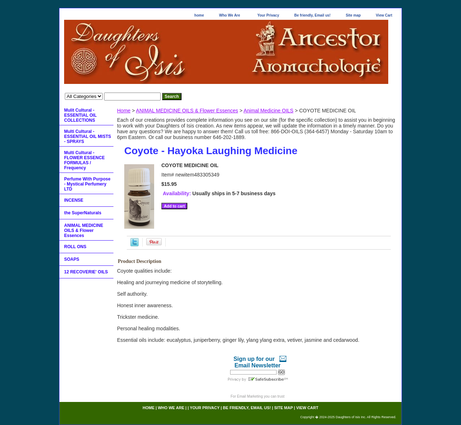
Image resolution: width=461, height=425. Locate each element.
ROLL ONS (75, 246)
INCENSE (73, 200)
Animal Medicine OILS (268, 110)
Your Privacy (268, 15)
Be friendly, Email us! (312, 15)
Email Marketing (250, 396)
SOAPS (71, 259)
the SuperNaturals (82, 212)
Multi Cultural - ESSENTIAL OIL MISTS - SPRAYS (87, 136)
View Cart (384, 15)
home (199, 15)
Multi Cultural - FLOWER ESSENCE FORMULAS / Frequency (84, 160)
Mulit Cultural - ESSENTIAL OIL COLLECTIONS (80, 115)
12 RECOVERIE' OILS (86, 271)
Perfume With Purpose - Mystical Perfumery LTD (87, 184)
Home (123, 110)
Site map (353, 15)
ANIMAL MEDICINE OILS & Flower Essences (187, 110)
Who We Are (229, 15)
